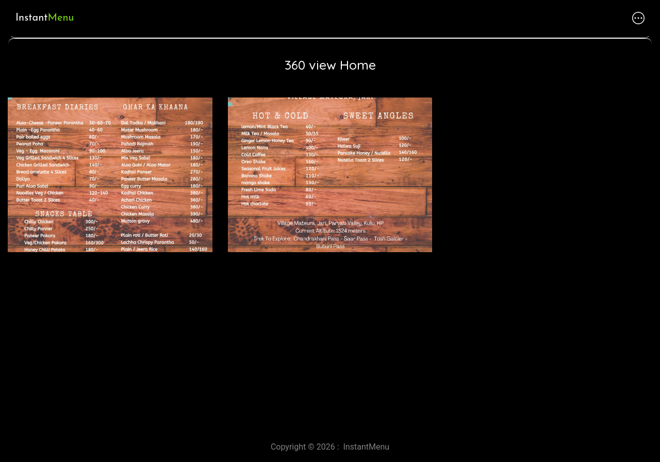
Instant (44, 18)
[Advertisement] (309, 343)
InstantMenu (366, 447)
